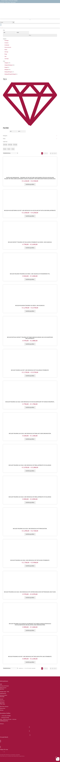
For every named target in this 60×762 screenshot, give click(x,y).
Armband (6, 42)
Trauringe (6, 58)
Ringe (6, 54)
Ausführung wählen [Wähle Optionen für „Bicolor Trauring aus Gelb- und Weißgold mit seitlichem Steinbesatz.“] (30, 565)
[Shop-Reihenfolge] (10, 153)
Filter (30, 35)
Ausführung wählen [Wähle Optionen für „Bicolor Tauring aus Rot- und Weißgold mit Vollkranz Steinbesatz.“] (30, 375)
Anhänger (7, 40)
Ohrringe (6, 51)
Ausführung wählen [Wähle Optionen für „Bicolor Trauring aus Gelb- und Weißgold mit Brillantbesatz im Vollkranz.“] (30, 470)
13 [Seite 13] (54, 153)
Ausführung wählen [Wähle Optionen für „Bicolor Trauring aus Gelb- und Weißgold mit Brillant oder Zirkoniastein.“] (30, 439)
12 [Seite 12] (52, 153)
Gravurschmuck (8, 47)
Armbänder (7, 45)
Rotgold (6, 67)
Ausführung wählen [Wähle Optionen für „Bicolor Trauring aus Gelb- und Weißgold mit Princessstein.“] (30, 534)
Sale (5, 56)
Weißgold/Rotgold (8, 71)
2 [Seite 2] (43, 153)
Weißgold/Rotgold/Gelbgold (10, 74)
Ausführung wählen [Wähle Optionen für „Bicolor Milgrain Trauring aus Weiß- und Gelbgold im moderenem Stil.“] (30, 279)
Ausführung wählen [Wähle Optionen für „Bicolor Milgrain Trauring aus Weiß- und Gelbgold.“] (30, 311)
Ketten (6, 49)
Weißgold (6, 69)
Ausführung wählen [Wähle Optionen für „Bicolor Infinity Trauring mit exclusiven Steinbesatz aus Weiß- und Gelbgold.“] (30, 247)
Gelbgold (6, 62)
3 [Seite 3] (45, 153)
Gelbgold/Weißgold (8, 65)
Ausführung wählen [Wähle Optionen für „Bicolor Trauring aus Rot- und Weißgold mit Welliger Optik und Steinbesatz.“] (30, 662)
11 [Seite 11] (50, 153)
